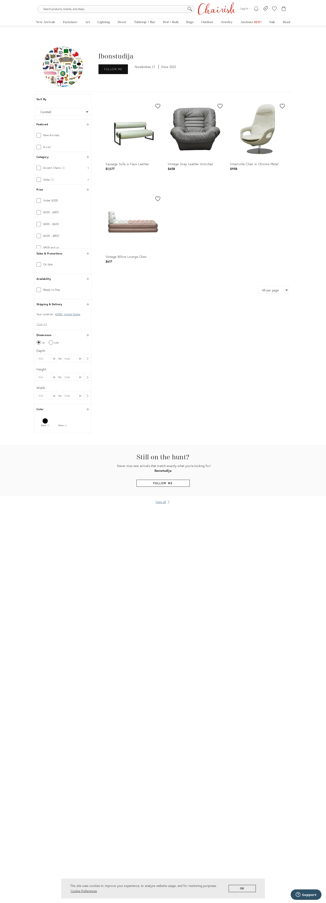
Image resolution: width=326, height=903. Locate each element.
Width (40, 456)
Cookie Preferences (84, 891)
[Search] (211, 18)
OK (242, 888)
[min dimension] (44, 427)
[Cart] (283, 18)
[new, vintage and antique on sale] (272, 33)
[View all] (163, 579)
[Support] (306, 894)
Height (41, 438)
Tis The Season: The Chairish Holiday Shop (163, 3)
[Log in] (245, 18)
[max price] (75, 287)
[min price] (50, 287)
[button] (274, 18)
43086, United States (67, 383)
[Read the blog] (286, 33)
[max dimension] (70, 427)
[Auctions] (251, 33)
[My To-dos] (256, 18)
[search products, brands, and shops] (162, 18)
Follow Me (113, 72)
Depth (40, 419)
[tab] (62, 139)
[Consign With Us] (265, 18)
